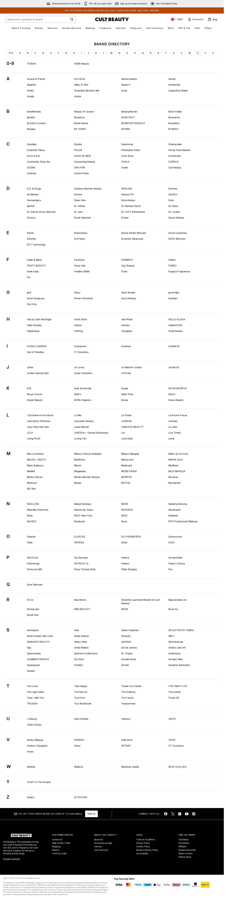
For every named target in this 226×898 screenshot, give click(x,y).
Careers (98, 846)
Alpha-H (126, 84)
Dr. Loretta (174, 211)
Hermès (125, 325)
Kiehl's (77, 394)
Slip (29, 647)
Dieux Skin (80, 200)
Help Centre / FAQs (61, 843)
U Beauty (32, 718)
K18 (29, 388)
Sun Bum (79, 659)
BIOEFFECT (128, 117)
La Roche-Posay (177, 415)
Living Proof (33, 438)
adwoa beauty (129, 78)
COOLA (125, 161)
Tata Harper (80, 686)
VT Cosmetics (176, 745)
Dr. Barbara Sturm (131, 206)
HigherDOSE (175, 325)
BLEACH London (36, 123)
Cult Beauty (174, 167)
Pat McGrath (175, 557)
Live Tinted (174, 432)
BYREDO (173, 129)
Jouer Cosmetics (83, 373)
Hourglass (126, 331)
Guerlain (172, 298)
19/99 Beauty (81, 63)
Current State (81, 173)
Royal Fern (33, 614)
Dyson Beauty (176, 217)
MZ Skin (31, 488)
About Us (98, 839)
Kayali (124, 388)
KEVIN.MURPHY (177, 388)
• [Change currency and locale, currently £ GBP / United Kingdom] (177, 19)
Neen (30, 515)
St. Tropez (127, 653)
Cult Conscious (101, 850)
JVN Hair (126, 373)
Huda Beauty (175, 331)
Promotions (184, 843)
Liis (123, 432)
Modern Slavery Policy (147, 850)
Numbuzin (79, 521)
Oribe (30, 542)
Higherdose (33, 331)
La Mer (78, 415)
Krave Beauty (176, 400)
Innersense (80, 346)
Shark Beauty (81, 636)
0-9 (11, 53)
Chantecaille (175, 144)
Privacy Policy (143, 843)
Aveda (30, 96)
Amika (30, 90)
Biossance (174, 117)
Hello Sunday (34, 325)
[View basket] (212, 19)
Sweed (31, 670)
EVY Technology (36, 244)
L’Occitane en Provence (40, 415)
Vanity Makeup (35, 739)
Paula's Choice (176, 563)
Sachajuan (33, 630)
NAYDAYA (127, 509)
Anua (124, 90)
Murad (77, 482)
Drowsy (31, 217)
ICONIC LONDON (36, 346)
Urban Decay (34, 724)
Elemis (30, 232)
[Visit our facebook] (165, 813)
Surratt (125, 665)
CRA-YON (79, 167)
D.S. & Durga (34, 188)
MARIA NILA (175, 459)
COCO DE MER (82, 155)
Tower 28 (173, 697)
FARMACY (127, 259)
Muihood (32, 482)
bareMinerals (34, 111)
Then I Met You (35, 697)
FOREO (172, 265)
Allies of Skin (81, 84)
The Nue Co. (81, 692)
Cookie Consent (11, 859)
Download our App (103, 843)
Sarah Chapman (130, 630)
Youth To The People (39, 782)
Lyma (171, 438)
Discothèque (128, 200)
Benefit (31, 117)
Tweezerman (128, 703)
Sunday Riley (175, 659)
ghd (29, 292)
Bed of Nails (175, 111)
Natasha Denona (177, 503)
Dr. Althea (79, 206)
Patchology (33, 563)
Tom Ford (79, 697)
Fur (28, 277)
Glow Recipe (128, 292)
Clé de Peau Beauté (179, 150)
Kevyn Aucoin (34, 394)
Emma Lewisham (177, 232)
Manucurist (127, 459)
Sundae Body (128, 659)
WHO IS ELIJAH (177, 766)
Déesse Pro (127, 194)
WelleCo (78, 766)
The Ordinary (128, 692)
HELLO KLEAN (176, 319)
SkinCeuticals (175, 641)
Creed (124, 167)
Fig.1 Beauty (128, 265)
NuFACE (31, 521)
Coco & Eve (33, 155)
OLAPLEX (79, 536)
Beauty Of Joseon (84, 111)
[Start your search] (40, 19)
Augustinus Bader (178, 90)
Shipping (56, 846)
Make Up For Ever (178, 453)
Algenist (31, 84)
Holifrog (78, 331)
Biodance (79, 117)
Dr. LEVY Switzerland (133, 211)
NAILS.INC (33, 503)
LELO (30, 432)
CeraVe (78, 144)
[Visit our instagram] (179, 813)
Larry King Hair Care (38, 426)
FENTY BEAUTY (36, 265)
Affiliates (183, 846)
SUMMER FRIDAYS (38, 659)
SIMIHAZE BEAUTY (38, 641)
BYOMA (125, 129)
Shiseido (126, 636)
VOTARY (126, 745)
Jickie (30, 367)
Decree (78, 194)
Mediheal (173, 465)
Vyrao (30, 751)
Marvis (77, 465)
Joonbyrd (173, 367)
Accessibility (142, 853)
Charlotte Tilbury (36, 150)
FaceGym (79, 259)
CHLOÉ (78, 150)
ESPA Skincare (176, 238)
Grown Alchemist (83, 298)
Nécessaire (174, 509)
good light (173, 292)
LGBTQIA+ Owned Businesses (91, 432)
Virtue (77, 745)
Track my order (59, 853)
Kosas (124, 400)
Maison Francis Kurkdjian (88, 453)
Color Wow (127, 155)
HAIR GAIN (80, 319)
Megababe (80, 471)
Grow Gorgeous (36, 298)
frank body (33, 271)
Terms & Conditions (145, 839)
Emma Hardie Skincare (133, 232)
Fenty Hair (79, 265)
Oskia (124, 542)
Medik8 (31, 471)
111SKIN (31, 63)
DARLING (126, 188)
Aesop (172, 78)
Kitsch (171, 394)
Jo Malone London (131, 367)
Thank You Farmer (131, 686)
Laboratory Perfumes (38, 421)
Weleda (31, 766)
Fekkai (171, 259)
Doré (171, 200)
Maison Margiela (130, 453)
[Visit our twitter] (172, 813)
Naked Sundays (83, 503)
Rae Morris (80, 599)
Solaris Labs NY (177, 647)
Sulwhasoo (174, 653)
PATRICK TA (81, 563)
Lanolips (173, 421)
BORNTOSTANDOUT (133, 123)
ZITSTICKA (80, 797)
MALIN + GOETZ (36, 459)
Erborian (31, 238)
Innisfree (126, 346)
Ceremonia (127, 144)
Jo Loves (79, 367)
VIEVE (172, 739)
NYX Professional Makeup (182, 521)
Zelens (30, 797)
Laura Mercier (81, 426)
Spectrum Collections (86, 653)
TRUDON (32, 703)
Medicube (126, 465)
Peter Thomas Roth (85, 569)
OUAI (171, 542)
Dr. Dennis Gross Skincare (41, 211)
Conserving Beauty (84, 161)
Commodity (174, 155)
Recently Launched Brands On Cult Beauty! (140, 601)
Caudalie (31, 144)
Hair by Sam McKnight (39, 319)
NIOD (124, 515)
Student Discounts (187, 850)
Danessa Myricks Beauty (88, 188)
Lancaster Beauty (84, 421)
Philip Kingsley (129, 569)
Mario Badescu (35, 465)
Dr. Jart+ (79, 211)
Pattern (125, 563)
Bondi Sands (81, 123)
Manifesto (79, 459)
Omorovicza (175, 536)
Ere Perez (79, 238)
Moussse (173, 477)
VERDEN (79, 739)
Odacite (31, 536)
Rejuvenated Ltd (177, 599)
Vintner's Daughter (37, 745)
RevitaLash (33, 609)
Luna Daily (127, 438)
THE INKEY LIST (178, 686)
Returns (55, 850)
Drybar (125, 217)
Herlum (78, 325)
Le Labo (172, 426)
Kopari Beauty (34, 400)
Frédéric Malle (82, 271)
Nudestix (173, 515)
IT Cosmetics (81, 352)
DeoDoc (173, 194)
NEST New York (83, 515)
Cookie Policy (143, 846)
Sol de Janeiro (129, 647)
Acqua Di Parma (36, 78)
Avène (77, 96)
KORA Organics (82, 400)
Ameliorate (174, 84)
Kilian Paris (127, 394)
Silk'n (171, 636)
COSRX (31, 167)
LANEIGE (126, 421)
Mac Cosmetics (35, 453)
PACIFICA (32, 557)
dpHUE (31, 206)
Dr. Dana (173, 206)
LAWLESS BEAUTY (132, 426)
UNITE (172, 718)
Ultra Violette (81, 718)
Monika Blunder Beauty (87, 477)
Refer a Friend (185, 853)
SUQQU (78, 665)
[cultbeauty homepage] (112, 19)
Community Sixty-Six (38, 161)
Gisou (77, 292)
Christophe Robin (130, 150)
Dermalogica (34, 200)
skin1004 (126, 641)
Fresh (124, 271)
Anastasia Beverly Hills (86, 90)
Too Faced (127, 697)
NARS (124, 503)
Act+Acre (79, 78)
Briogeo (31, 129)
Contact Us (57, 839)
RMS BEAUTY (82, 609)
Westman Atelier (130, 766)
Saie (76, 630)
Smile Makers (81, 647)
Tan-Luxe (32, 686)
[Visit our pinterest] (193, 813)
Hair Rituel (126, 319)
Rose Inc (173, 609)
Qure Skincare (34, 584)
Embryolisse (80, 232)
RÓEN (124, 609)
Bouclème (173, 123)
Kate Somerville (82, 388)
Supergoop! (33, 665)
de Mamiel (32, 194)
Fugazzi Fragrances (179, 271)
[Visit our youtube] (186, 813)
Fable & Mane (34, 259)
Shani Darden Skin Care (40, 636)
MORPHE (126, 477)
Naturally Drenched (37, 509)
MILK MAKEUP (176, 471)
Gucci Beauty (128, 298)
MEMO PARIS (129, 471)
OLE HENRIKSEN (131, 536)
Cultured (31, 173)
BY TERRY (80, 129)
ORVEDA (79, 542)
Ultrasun (125, 718)
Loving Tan (80, 438)
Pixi (170, 569)
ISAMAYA (174, 346)
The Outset (174, 692)
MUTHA (125, 482)
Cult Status (184, 839)
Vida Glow (127, 739)
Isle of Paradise (35, 352)
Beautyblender (129, 111)
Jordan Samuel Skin (38, 373)
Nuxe (124, 521)
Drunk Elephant (82, 217)
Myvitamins (174, 482)
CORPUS (173, 161)
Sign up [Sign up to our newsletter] (91, 814)
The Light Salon (35, 692)
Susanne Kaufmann (179, 665)
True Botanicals (82, 703)
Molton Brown (35, 477)
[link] (195, 19)
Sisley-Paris (80, 641)
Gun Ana (32, 304)
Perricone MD (34, 569)
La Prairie (126, 415)
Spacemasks (34, 653)
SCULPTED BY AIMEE (181, 630)
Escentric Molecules (132, 238)
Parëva (125, 557)
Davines (172, 188)
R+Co (30, 599)
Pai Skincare (81, 557)
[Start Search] (72, 19)
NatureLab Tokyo (83, 509)
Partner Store (185, 857)
